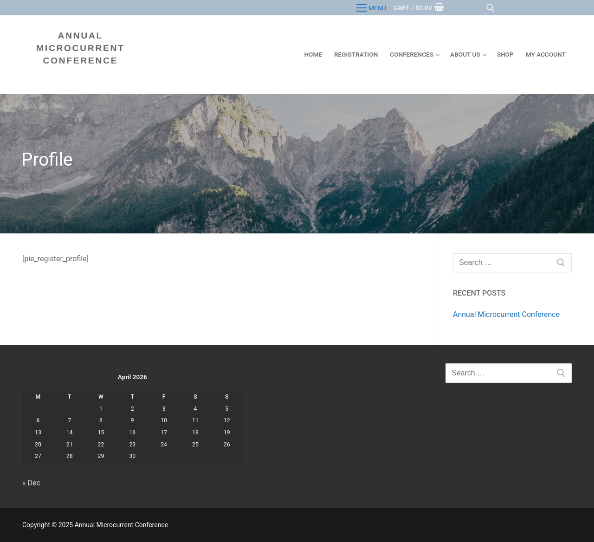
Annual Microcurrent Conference (506, 314)
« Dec (31, 482)
